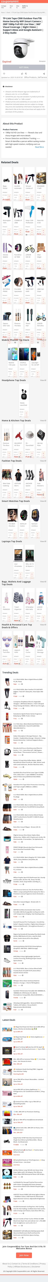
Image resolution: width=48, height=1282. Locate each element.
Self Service (42, 77)
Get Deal (24, 67)
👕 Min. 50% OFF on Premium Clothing (26, 1112)
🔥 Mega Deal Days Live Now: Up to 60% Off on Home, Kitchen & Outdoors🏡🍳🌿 (29, 1028)
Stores (11, 7)
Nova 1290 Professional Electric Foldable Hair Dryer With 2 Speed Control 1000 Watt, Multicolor (29, 221)
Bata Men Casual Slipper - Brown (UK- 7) (26, 902)
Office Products (30, 77)
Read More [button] (39, 147)
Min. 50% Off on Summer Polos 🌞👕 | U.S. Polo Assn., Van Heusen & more (29, 1060)
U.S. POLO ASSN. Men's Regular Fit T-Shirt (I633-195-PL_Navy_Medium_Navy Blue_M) (29, 858)
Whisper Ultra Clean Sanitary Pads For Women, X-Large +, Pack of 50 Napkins (26, 982)
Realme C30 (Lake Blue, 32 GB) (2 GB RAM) (12, 364)
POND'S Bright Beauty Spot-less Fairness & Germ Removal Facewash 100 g (27, 848)
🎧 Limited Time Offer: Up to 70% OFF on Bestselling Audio (27, 1103)
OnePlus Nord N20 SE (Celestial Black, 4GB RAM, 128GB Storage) (23, 364)
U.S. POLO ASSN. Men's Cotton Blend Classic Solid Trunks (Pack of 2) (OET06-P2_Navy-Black (28, 806)
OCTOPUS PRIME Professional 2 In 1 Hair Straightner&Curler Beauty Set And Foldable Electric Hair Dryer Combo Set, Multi (6, 290)
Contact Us (16, 1263)
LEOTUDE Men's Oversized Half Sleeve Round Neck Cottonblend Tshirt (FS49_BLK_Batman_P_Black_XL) (18, 484)
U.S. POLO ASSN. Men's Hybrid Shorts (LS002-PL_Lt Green (28, 868)
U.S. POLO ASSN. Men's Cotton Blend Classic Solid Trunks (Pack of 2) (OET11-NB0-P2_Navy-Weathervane (28, 817)
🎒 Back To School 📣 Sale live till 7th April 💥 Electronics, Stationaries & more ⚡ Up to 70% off (29, 1049)
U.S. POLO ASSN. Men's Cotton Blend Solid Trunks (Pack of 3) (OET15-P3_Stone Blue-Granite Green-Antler (27, 971)
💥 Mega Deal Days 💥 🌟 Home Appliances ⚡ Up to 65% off (29, 1038)
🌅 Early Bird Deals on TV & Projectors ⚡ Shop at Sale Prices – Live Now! (29, 1161)
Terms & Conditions (30, 1263)
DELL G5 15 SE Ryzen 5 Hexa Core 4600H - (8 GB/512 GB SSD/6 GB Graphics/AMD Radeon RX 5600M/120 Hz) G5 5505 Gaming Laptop (30, 565)
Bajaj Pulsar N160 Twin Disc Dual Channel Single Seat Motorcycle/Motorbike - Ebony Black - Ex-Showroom (7, 187)
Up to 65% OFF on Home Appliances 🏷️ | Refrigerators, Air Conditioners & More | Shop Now (29, 1091)
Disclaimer (36, 1266)
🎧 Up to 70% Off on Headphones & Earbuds (28, 1120)
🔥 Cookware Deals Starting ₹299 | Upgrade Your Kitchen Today (28, 1070)
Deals (17, 7)
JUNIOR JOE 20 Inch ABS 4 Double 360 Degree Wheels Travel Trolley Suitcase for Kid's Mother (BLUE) (41, 608)
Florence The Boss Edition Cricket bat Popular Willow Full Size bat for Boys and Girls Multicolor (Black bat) (18, 324)
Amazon (42, 61)
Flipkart (10, 369)
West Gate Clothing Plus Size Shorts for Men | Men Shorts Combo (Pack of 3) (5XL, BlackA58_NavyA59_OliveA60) (6, 484)
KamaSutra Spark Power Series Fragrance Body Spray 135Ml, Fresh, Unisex (27, 715)
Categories (3, 7)
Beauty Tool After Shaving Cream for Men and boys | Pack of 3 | (6, 651)
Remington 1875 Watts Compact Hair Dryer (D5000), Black (7, 221)
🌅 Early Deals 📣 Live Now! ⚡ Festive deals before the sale (28, 1151)
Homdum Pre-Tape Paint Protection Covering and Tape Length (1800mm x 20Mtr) (28, 786)
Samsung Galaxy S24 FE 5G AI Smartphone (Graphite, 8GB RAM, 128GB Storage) (27, 947)
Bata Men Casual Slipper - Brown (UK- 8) (26, 827)
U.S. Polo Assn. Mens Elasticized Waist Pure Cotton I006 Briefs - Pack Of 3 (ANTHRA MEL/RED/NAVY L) (28, 726)
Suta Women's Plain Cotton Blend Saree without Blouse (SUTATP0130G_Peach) (41, 484)
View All (43, 380)
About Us (6, 1263)
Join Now (24, 1255)
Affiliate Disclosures (22, 1266)
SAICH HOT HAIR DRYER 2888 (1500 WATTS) (30, 290)
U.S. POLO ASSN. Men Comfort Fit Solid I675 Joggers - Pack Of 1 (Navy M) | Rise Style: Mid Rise (28, 691)
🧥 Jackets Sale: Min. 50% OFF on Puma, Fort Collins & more (28, 1129)
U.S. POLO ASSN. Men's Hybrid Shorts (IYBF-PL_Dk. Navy (28, 680)
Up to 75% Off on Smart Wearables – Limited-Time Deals (28, 1080)
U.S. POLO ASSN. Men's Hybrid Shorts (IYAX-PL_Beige (28, 796)
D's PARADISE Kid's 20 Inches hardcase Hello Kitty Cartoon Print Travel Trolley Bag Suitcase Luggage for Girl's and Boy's (7, 608)
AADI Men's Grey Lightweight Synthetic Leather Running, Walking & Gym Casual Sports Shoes (27, 958)
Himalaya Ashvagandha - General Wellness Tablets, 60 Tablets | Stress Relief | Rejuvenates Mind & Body (28, 1005)
